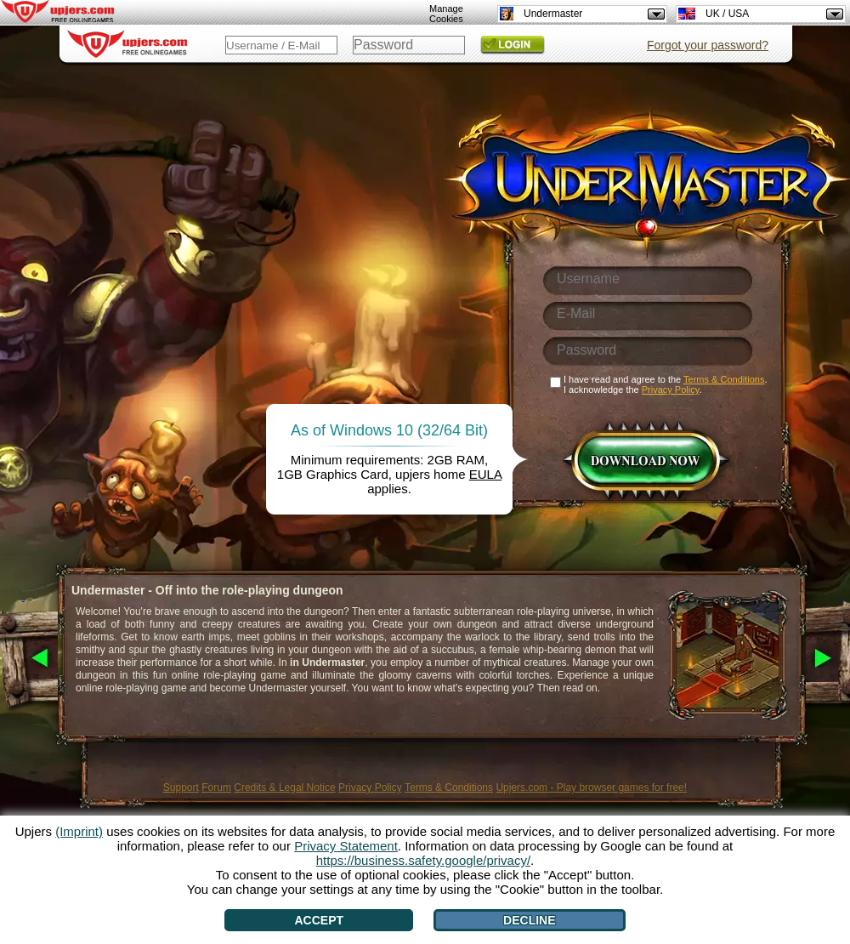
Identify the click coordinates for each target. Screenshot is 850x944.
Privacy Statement (346, 846)
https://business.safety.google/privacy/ (423, 860)
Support (181, 787)
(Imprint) (79, 831)
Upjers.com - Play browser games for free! (591, 787)
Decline (529, 920)
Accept (318, 920)
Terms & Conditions (449, 787)
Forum (216, 787)
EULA (485, 474)
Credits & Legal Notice (284, 787)
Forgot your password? (707, 45)
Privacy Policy (370, 787)
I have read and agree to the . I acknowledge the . (666, 384)
